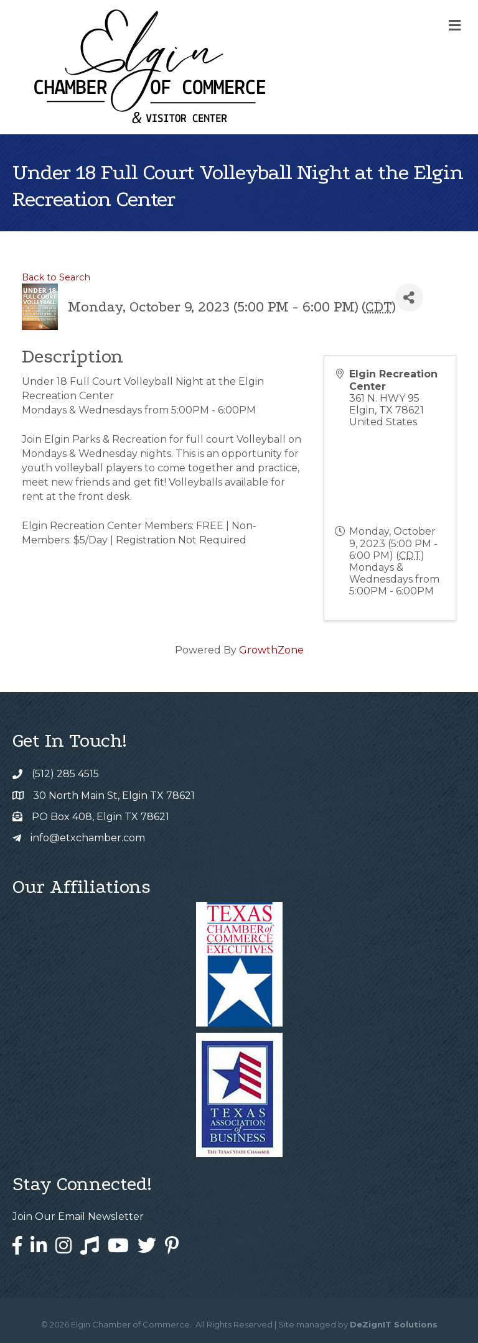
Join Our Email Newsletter (78, 1216)
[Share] (409, 298)
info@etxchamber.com (87, 838)
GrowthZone (271, 650)
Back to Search (56, 277)
